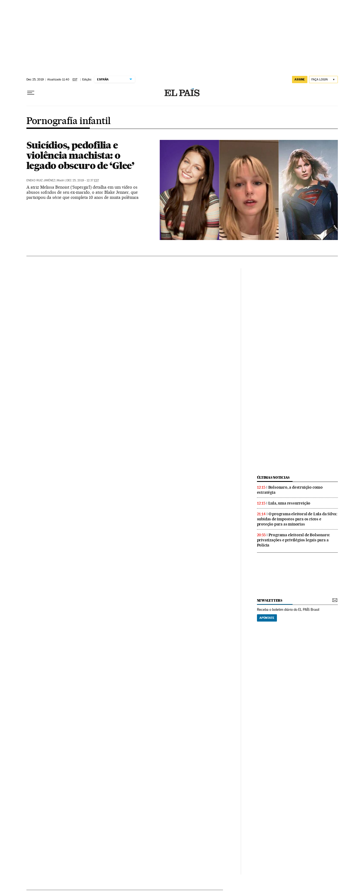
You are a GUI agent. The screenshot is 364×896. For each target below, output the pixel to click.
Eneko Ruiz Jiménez (40, 180)
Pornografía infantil (68, 121)
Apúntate (266, 618)
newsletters (269, 600)
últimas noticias (273, 477)
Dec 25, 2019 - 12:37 (82, 180)
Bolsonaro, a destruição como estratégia (290, 490)
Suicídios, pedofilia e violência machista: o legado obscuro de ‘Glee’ (80, 155)
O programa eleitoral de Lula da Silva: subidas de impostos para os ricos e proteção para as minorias (297, 519)
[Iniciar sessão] (323, 79)
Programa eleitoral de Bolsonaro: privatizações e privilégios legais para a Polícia (293, 540)
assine (299, 79)
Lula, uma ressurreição (289, 503)
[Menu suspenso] (30, 93)
